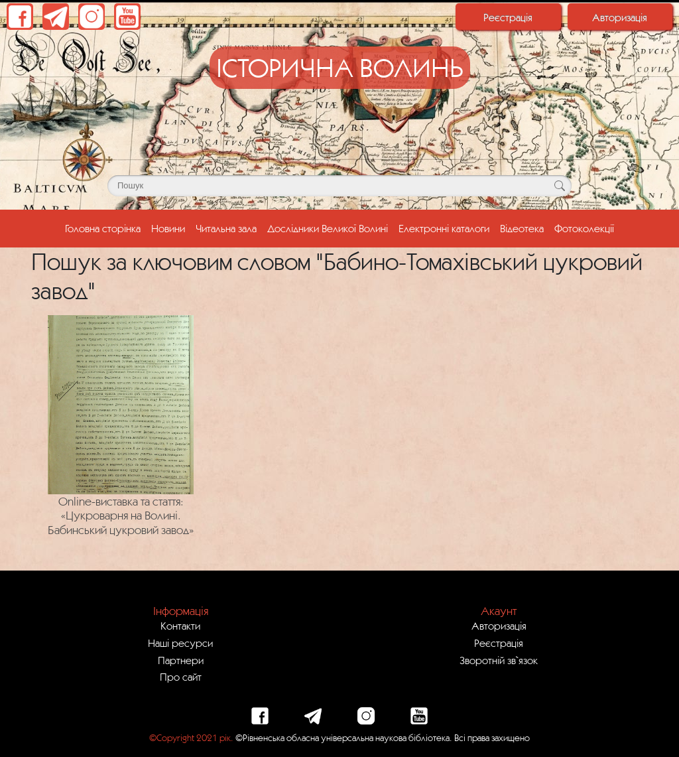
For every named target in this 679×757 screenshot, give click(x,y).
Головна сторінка (105, 227)
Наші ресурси (180, 643)
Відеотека (522, 228)
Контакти (180, 626)
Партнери (181, 660)
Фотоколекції (584, 228)
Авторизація (619, 17)
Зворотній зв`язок (499, 660)
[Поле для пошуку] (339, 185)
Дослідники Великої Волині (327, 228)
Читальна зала (226, 228)
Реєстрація (507, 17)
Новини (168, 228)
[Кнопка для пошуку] (559, 185)
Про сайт (181, 677)
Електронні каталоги (444, 228)
